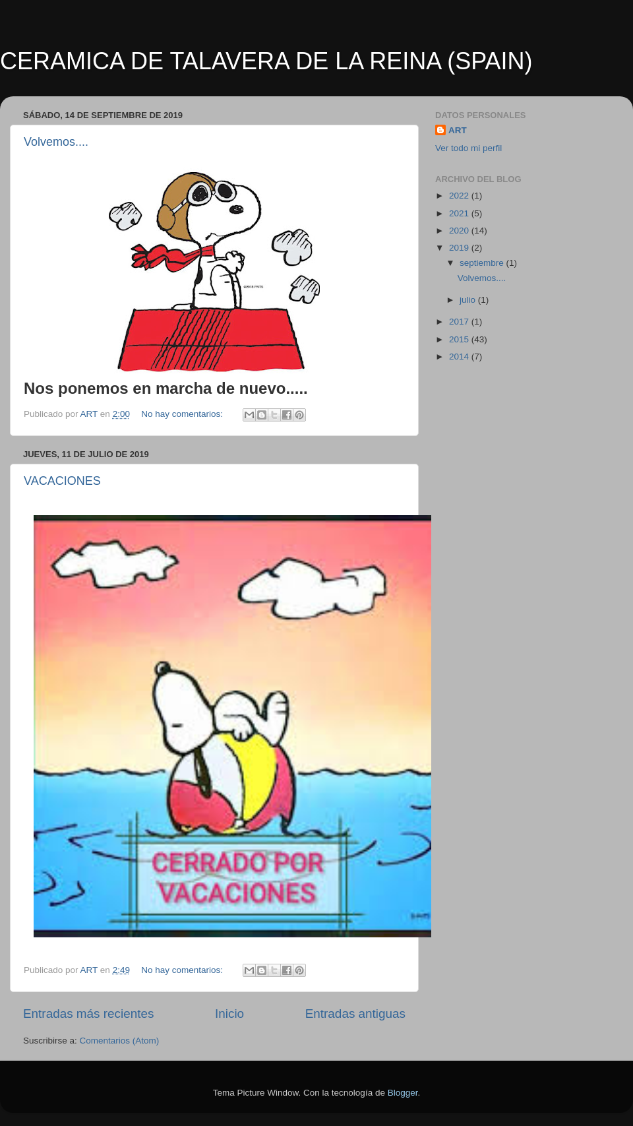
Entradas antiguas (355, 1013)
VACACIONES (62, 480)
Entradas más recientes (88, 1013)
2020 (460, 230)
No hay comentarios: (183, 414)
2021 (460, 213)
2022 (460, 196)
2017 (460, 322)
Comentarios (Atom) (120, 1041)
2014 (460, 356)
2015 (460, 339)
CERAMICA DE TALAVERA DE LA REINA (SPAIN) (266, 61)
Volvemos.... (56, 141)
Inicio (229, 1013)
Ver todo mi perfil (468, 148)
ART (457, 130)
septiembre (483, 263)
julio (469, 300)
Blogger (403, 1093)
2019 (460, 248)
